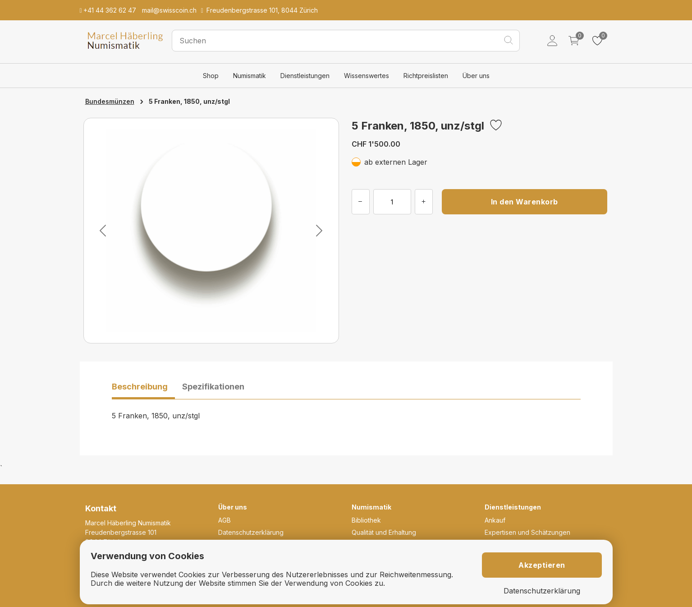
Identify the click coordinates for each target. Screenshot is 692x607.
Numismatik (249, 75)
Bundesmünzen (109, 101)
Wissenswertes (366, 75)
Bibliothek (366, 520)
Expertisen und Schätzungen (527, 532)
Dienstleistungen (305, 75)
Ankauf (495, 520)
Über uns (476, 75)
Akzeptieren (541, 565)
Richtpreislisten (425, 75)
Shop (211, 75)
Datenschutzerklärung (251, 532)
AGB (224, 520)
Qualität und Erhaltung (384, 532)
